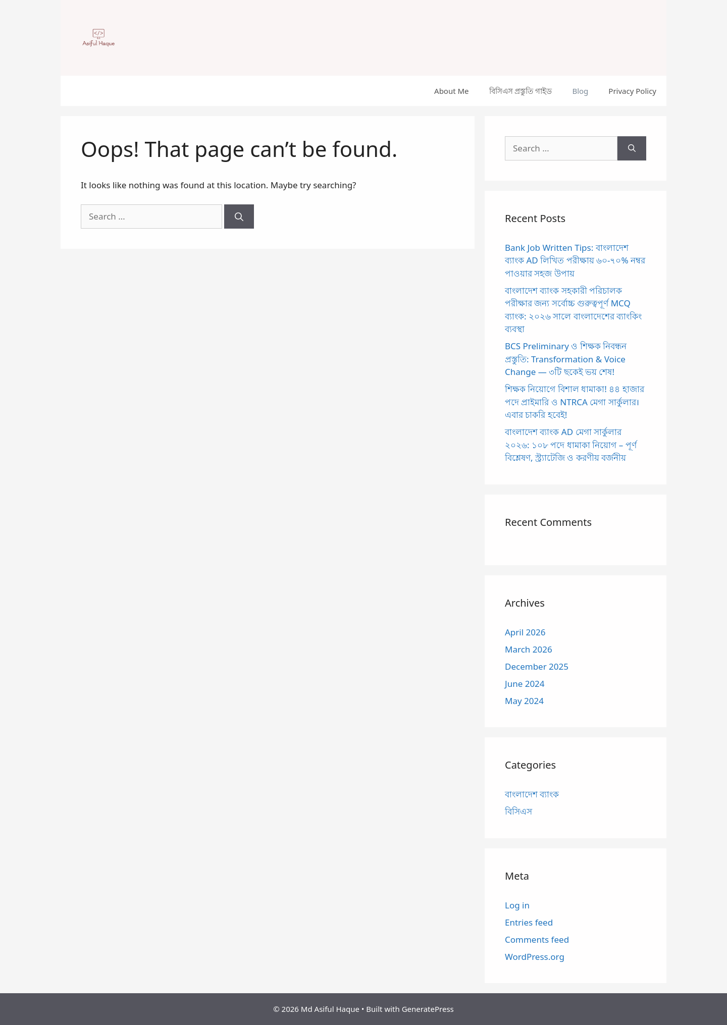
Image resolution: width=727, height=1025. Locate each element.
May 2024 (524, 701)
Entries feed (529, 922)
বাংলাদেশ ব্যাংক (532, 794)
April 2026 (525, 632)
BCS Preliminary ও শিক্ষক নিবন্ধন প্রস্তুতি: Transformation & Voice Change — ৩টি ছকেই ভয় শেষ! (566, 358)
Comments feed (537, 939)
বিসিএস (518, 811)
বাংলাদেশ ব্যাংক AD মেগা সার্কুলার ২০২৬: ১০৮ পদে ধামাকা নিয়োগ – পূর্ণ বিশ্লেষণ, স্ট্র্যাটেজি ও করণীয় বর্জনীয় (571, 444)
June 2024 (525, 683)
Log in (517, 905)
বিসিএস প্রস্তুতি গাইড (520, 91)
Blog (580, 91)
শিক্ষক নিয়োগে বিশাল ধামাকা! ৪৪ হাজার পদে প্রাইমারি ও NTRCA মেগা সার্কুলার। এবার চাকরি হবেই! (574, 401)
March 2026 (528, 649)
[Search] (239, 216)
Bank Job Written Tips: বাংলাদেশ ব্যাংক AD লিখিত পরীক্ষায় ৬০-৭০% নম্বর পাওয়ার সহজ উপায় (575, 260)
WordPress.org (534, 956)
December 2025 (536, 666)
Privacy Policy (632, 91)
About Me (451, 91)
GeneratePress (428, 1009)
